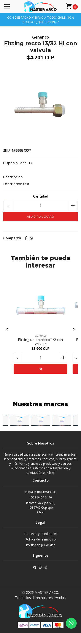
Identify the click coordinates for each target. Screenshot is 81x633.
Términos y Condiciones (40, 534)
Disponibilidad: (15, 163)
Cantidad (40, 196)
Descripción (13, 177)
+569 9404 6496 (40, 497)
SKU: (7, 150)
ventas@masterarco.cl (40, 492)
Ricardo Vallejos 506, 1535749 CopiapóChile (40, 507)
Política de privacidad (40, 545)
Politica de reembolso (40, 539)
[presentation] (7, 329)
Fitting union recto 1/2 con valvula (40, 341)
